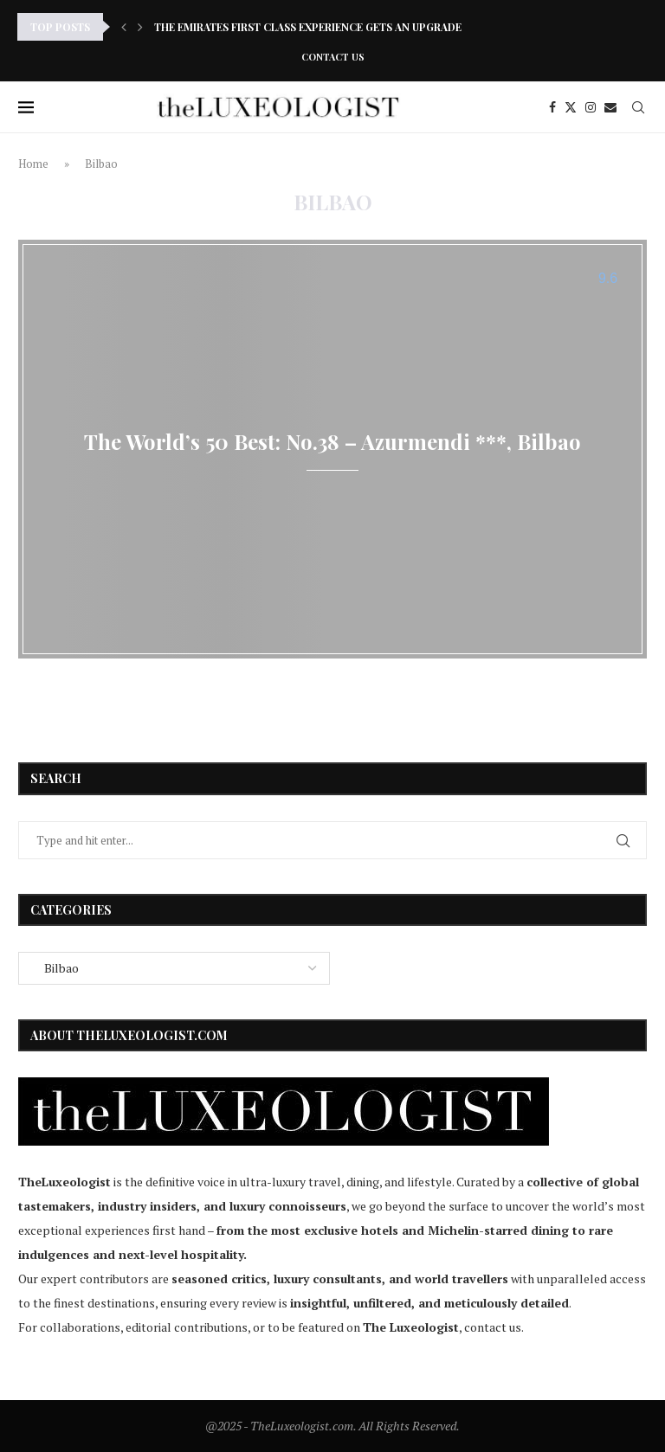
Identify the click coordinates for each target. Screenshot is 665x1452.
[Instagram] (590, 107)
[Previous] (124, 27)
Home (33, 163)
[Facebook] (552, 107)
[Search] (638, 107)
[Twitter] (571, 107)
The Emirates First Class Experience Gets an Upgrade (308, 27)
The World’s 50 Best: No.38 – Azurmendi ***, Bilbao (332, 441)
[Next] (140, 27)
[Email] (610, 107)
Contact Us (333, 56)
